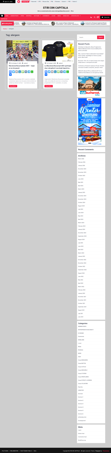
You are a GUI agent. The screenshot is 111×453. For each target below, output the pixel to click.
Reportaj (29, 15)
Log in (79, 430)
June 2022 (80, 276)
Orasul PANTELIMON (83, 377)
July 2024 (80, 209)
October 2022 (81, 266)
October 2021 (81, 303)
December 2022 (82, 259)
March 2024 (81, 222)
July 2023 (80, 243)
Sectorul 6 (80, 414)
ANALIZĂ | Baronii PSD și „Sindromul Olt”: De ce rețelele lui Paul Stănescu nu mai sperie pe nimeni (90, 71)
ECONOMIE (81, 333)
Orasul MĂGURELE (82, 370)
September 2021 (82, 306)
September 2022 (82, 269)
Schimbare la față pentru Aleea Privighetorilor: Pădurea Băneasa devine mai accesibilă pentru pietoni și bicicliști (47, 23)
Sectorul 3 (80, 403)
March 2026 (81, 159)
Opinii (22, 15)
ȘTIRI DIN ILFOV (75, 15)
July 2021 (80, 313)
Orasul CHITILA (82, 366)
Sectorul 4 (80, 407)
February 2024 (81, 226)
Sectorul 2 (80, 400)
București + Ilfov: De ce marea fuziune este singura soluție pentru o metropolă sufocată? (91, 61)
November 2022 (82, 263)
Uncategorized (81, 420)
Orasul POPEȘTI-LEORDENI (85, 380)
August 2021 (81, 310)
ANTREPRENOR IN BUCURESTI (86, 329)
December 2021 (82, 296)
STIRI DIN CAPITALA (55, 7)
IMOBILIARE (81, 340)
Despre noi (4, 18)
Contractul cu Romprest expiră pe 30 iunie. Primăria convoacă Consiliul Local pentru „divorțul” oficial (91, 66)
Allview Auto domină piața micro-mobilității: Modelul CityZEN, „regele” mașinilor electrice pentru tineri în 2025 (17, 23)
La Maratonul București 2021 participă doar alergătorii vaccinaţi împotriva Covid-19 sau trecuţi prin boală (57, 67)
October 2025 (81, 175)
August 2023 (81, 239)
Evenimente (46, 15)
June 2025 (80, 179)
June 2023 (80, 246)
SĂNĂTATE (81, 390)
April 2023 (80, 249)
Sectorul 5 (80, 410)
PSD (69, 1)
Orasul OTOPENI (82, 373)
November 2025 (82, 172)
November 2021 (82, 300)
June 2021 (80, 317)
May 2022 (80, 280)
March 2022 (81, 286)
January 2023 (81, 256)
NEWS (6, 15)
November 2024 (82, 199)
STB (40, 1)
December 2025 (82, 169)
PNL (52, 1)
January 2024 (81, 229)
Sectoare (36, 15)
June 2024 (80, 212)
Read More (13, 86)
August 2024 (81, 206)
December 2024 (82, 195)
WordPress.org (82, 440)
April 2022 (80, 283)
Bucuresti (34, 1)
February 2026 (81, 162)
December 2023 (82, 232)
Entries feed (81, 433)
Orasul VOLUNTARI (83, 383)
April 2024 (80, 219)
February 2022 (81, 290)
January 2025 (81, 192)
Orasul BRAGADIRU (83, 360)
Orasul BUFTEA (82, 363)
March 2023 (81, 253)
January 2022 (81, 293)
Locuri (53, 15)
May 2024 (80, 216)
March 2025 (81, 189)
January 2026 (81, 165)
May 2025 (80, 182)
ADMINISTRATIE (14, 15)
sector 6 (64, 1)
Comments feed (82, 437)
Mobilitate (66, 15)
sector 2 (75, 1)
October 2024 (81, 202)
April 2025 (80, 185)
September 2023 (82, 236)
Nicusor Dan (46, 1)
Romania (57, 1)
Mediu (59, 15)
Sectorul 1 (80, 397)
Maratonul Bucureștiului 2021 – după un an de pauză (22, 67)
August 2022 (81, 273)
